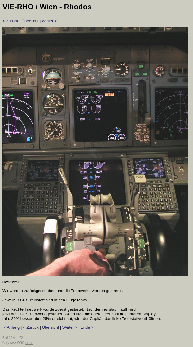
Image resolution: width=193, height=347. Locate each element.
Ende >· (87, 327)
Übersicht (30, 21)
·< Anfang (11, 327)
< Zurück (10, 21)
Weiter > (49, 21)
